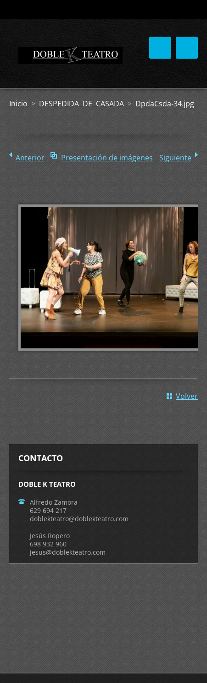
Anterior (30, 158)
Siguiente (175, 158)
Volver (187, 396)
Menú (187, 48)
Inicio (18, 104)
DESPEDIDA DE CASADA (81, 104)
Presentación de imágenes (107, 158)
